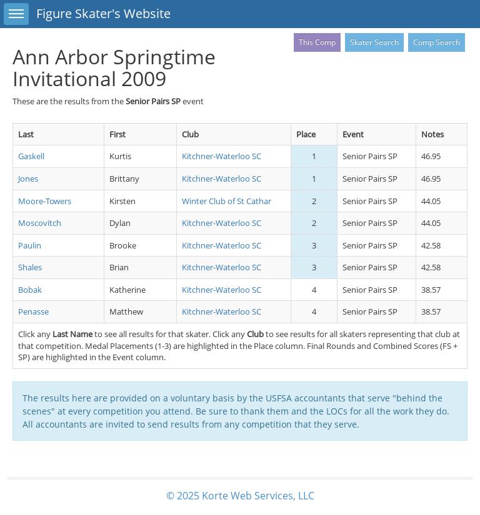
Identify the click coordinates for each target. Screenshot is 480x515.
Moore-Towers (44, 201)
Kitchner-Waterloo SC (221, 156)
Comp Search (436, 42)
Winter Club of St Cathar (226, 201)
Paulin (29, 245)
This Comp (317, 42)
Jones (28, 178)
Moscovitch (39, 222)
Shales (30, 267)
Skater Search (374, 42)
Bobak (30, 289)
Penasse (33, 311)
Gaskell (31, 156)
